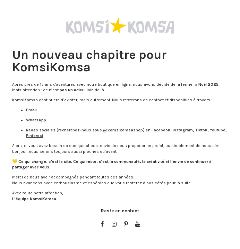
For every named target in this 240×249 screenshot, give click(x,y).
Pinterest (34, 135)
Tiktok (201, 130)
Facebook (161, 130)
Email (31, 110)
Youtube (217, 130)
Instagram (183, 130)
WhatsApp (36, 120)
